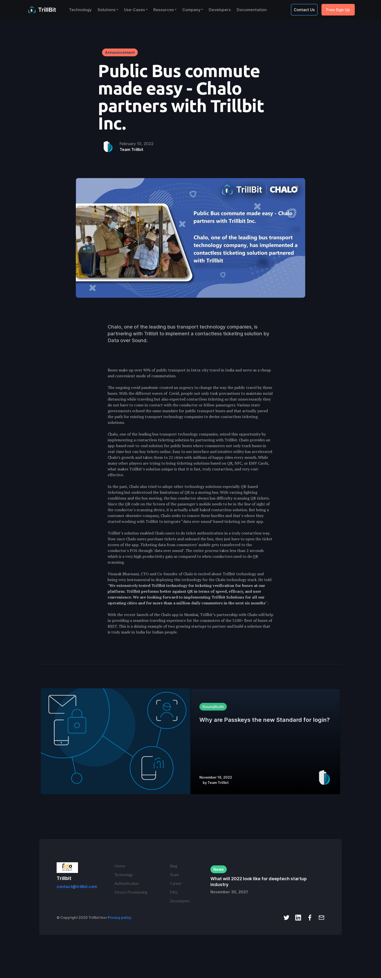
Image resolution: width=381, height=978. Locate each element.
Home (119, 865)
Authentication (126, 883)
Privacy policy (119, 917)
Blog (173, 865)
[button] (107, 10)
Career (176, 883)
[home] (43, 9)
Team (174, 874)
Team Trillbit (131, 149)
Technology (80, 9)
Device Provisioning (130, 892)
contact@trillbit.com (77, 886)
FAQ (174, 892)
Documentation (252, 9)
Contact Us (304, 9)
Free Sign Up (338, 9)
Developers (220, 9)
